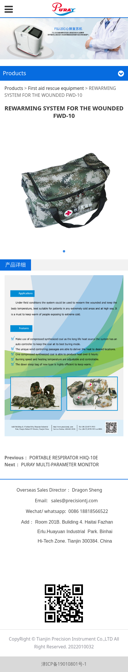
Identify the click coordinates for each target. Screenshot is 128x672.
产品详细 (15, 264)
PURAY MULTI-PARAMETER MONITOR (60, 464)
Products (14, 88)
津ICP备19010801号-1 (64, 664)
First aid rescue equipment (56, 88)
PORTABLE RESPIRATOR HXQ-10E (63, 457)
